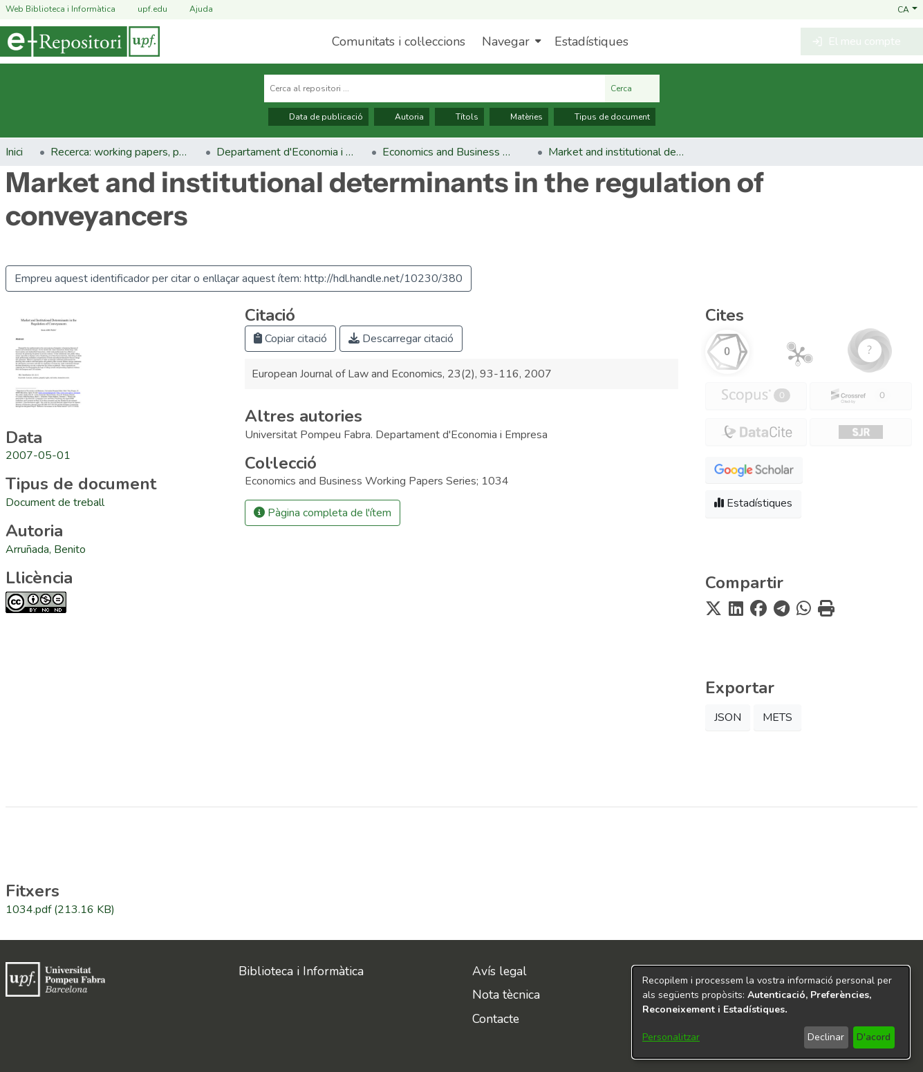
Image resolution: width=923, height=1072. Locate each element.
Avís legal (499, 971)
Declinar (826, 1037)
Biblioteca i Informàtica (301, 971)
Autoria (402, 116)
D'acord (874, 1037)
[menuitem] (510, 41)
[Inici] (80, 41)
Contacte (495, 1018)
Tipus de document (604, 116)
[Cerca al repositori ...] (434, 88)
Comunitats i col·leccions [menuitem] (398, 41)
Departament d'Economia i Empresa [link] (285, 152)
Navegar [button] (506, 41)
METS (777, 717)
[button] (907, 9)
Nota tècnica (506, 994)
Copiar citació (290, 338)
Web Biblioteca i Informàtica (60, 9)
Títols (459, 116)
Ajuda (193, 9)
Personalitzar (671, 1037)
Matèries (519, 116)
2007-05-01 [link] (38, 455)
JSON (727, 717)
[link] (55, 502)
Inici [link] (14, 152)
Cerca (632, 88)
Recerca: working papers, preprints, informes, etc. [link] (119, 152)
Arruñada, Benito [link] (46, 549)
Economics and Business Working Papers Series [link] (451, 152)
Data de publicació (318, 116)
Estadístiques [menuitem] (591, 41)
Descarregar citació (401, 338)
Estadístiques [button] (753, 503)
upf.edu (144, 9)
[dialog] (771, 1012)
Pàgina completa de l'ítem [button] (322, 512)
